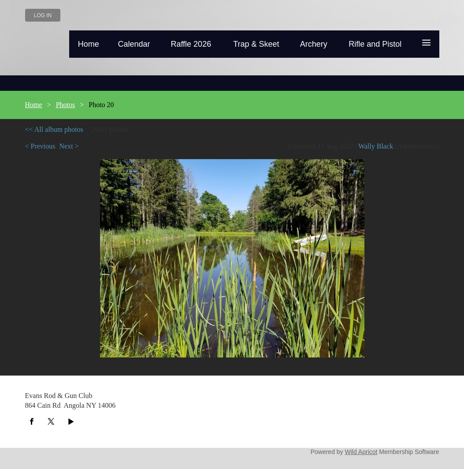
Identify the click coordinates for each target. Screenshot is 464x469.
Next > (69, 146)
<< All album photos (54, 129)
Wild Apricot (361, 451)
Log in (43, 15)
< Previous (40, 146)
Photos (65, 104)
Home (33, 104)
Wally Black (375, 146)
